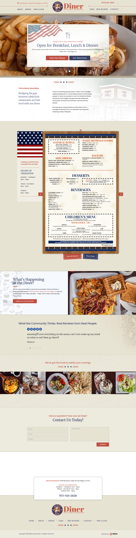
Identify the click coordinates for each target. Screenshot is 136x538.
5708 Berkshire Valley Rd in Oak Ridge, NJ (42, 292)
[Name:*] (47, 429)
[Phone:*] (47, 439)
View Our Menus (57, 58)
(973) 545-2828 (107, 3)
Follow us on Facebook (25, 301)
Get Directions (80, 58)
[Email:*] (47, 434)
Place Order (90, 256)
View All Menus (72, 256)
